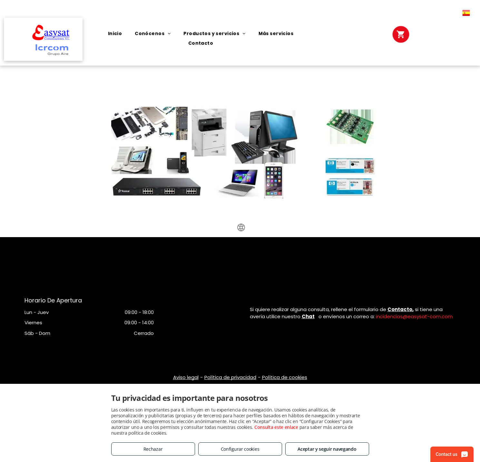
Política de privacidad (230, 377)
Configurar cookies (240, 449)
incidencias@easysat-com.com (414, 316)
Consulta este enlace (276, 427)
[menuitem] (115, 34)
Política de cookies (284, 377)
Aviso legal (186, 377)
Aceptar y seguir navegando (327, 449)
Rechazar (153, 449)
